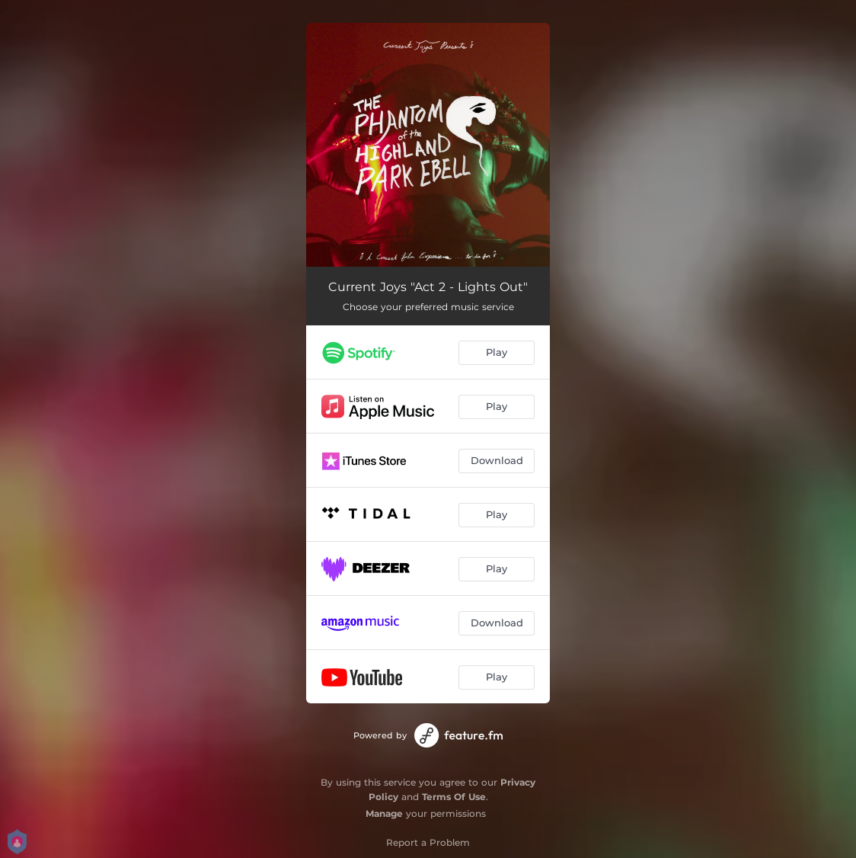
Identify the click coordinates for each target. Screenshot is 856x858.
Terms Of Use (454, 796)
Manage (384, 813)
